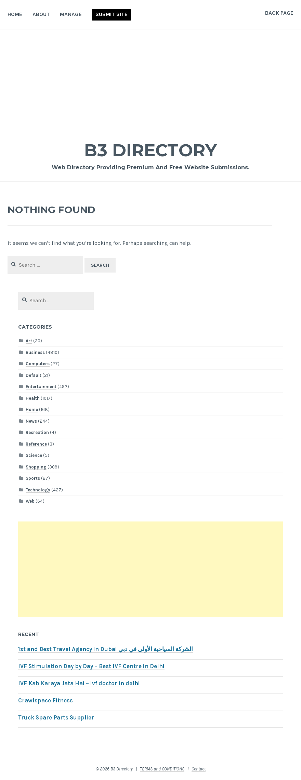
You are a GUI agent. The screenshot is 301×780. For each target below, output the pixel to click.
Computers (38, 363)
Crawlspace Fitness (45, 700)
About (41, 14)
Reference (36, 444)
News (31, 421)
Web (30, 501)
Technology (38, 489)
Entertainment (41, 386)
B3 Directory (150, 150)
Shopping (36, 467)
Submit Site (111, 14)
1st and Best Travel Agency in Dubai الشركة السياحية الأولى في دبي (105, 649)
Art (29, 340)
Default (33, 375)
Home (15, 14)
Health (33, 398)
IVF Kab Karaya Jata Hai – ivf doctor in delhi (79, 683)
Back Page (279, 13)
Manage (71, 14)
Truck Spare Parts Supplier (56, 717)
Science (34, 455)
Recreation (37, 432)
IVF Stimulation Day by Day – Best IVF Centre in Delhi (91, 666)
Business (35, 352)
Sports (33, 478)
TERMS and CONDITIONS (162, 768)
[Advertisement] (150, 81)
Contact (199, 768)
